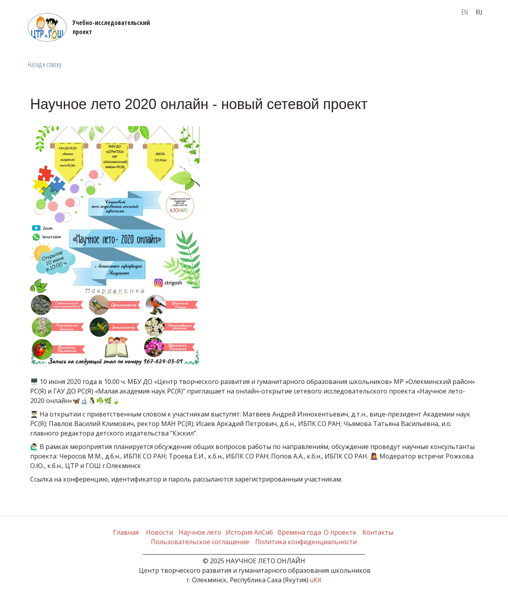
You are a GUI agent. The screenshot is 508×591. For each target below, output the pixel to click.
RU (479, 12)
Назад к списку (45, 64)
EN (465, 12)
